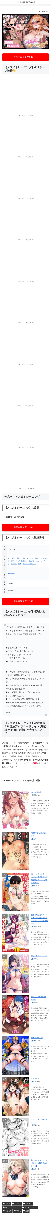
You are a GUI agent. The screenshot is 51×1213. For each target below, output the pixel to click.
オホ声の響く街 (37, 1038)
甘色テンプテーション (39, 956)
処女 (9, 558)
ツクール (14, 563)
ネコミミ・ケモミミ (29, 563)
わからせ (39, 561)
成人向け (32, 561)
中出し (37, 558)
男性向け (24, 561)
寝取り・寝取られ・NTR (25, 558)
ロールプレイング (14, 561)
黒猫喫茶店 (11, 573)
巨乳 (13, 558)
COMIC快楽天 (36, 792)
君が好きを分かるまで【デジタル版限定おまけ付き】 (39, 1163)
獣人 (19, 563)
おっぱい (44, 558)
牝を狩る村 (35, 1078)
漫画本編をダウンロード (26, 57)
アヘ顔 (6, 1204)
